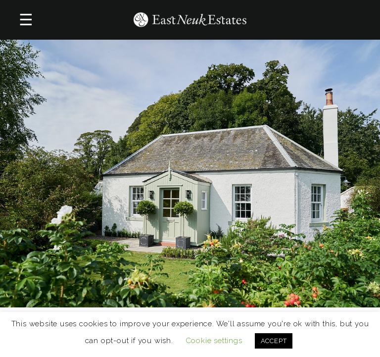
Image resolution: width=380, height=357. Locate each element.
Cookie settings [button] (214, 340)
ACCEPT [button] (274, 341)
